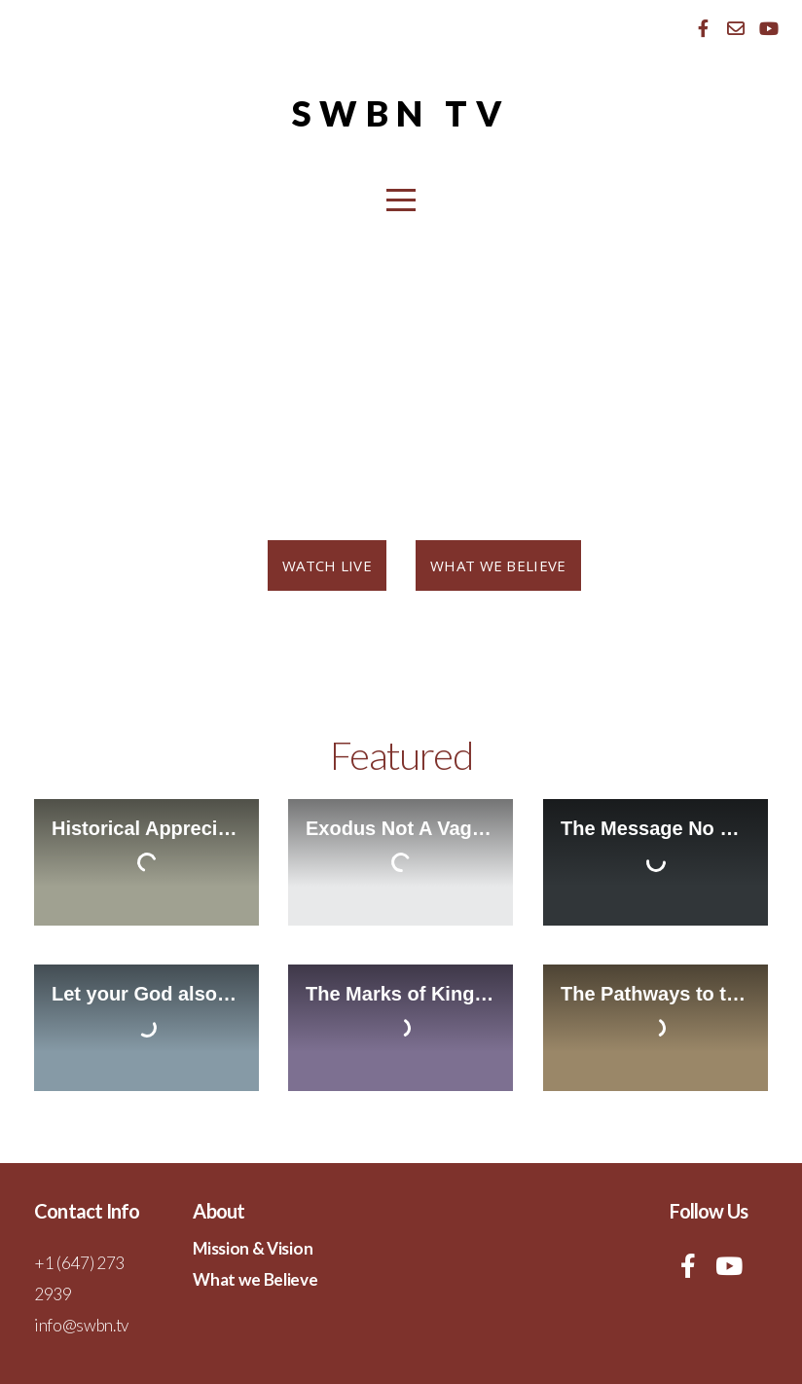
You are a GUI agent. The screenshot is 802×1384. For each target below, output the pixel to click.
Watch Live (327, 565)
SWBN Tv (401, 112)
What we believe (498, 565)
